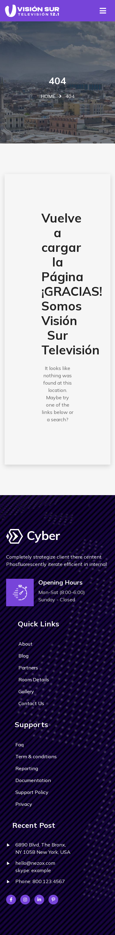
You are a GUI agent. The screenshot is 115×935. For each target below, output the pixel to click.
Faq (19, 744)
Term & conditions (36, 756)
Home (48, 96)
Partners (28, 668)
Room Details (33, 679)
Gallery (26, 691)
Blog (23, 656)
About (25, 644)
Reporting (26, 768)
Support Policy (31, 792)
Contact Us (31, 703)
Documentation (33, 780)
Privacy (23, 804)
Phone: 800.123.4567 (40, 881)
